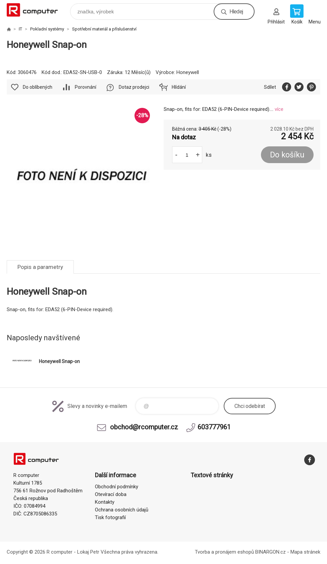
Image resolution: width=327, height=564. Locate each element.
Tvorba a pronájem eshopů (224, 552)
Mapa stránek (305, 552)
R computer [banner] (36, 10)
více (279, 109)
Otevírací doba (110, 494)
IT (20, 28)
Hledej (236, 11)
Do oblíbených (37, 87)
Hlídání (179, 87)
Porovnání (85, 87)
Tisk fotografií (110, 517)
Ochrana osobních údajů (121, 510)
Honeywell (187, 72)
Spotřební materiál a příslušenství (104, 28)
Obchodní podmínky (116, 487)
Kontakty (104, 502)
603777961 (214, 427)
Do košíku (287, 154)
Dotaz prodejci (134, 87)
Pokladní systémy (47, 28)
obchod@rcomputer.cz (144, 427)
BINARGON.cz (270, 552)
